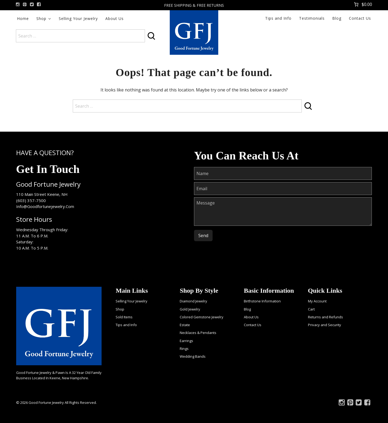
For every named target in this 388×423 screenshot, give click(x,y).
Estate (185, 324)
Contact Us (360, 18)
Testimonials (312, 18)
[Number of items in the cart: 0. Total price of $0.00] (362, 4)
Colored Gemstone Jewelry (201, 317)
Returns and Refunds (325, 317)
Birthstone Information (262, 301)
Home (23, 18)
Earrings (186, 340)
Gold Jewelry (190, 309)
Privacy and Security (324, 324)
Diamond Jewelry (193, 301)
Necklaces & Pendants (198, 332)
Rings (184, 348)
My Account (317, 301)
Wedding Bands (193, 356)
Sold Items (124, 317)
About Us (114, 18)
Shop (41, 18)
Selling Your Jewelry (78, 18)
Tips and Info (278, 18)
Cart (311, 309)
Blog (336, 18)
